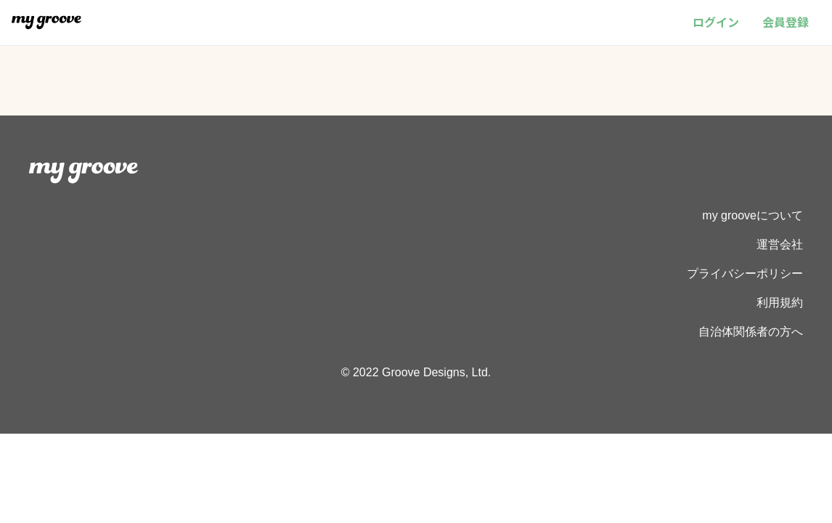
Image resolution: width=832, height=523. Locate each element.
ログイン (716, 22)
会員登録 (785, 22)
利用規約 (779, 302)
